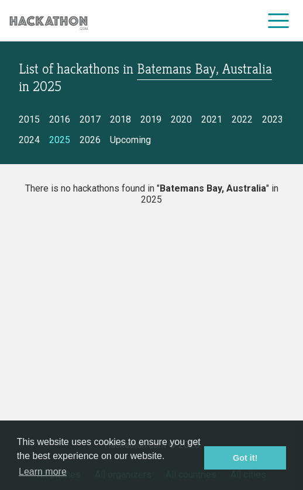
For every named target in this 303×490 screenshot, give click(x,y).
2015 (29, 119)
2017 (90, 119)
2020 (181, 119)
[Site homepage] (48, 20)
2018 (120, 119)
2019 (150, 119)
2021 (211, 119)
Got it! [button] (245, 458)
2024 (29, 139)
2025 (59, 139)
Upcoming (130, 139)
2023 (272, 119)
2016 (59, 119)
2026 (90, 139)
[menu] (278, 20)
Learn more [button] (43, 472)
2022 (242, 119)
